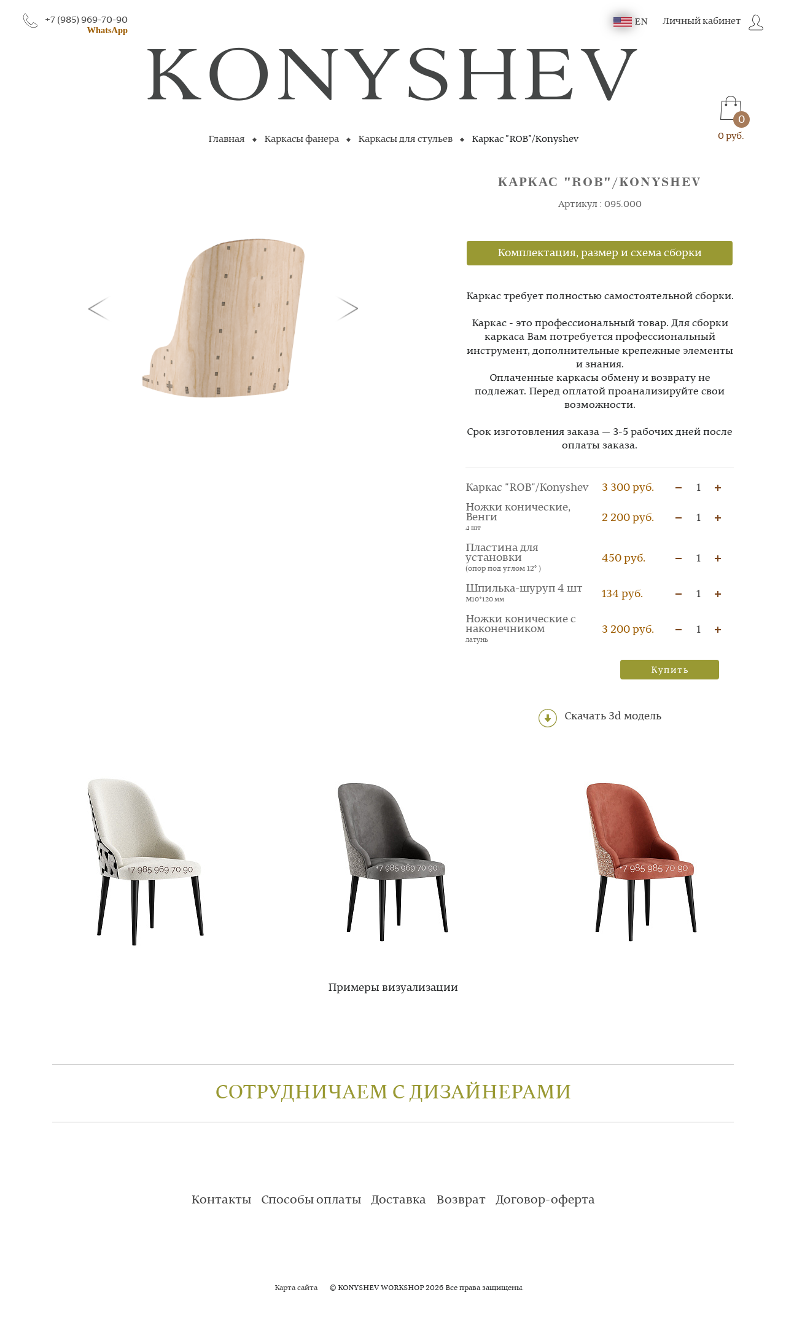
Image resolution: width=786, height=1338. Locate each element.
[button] (101, 307)
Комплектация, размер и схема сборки (599, 253)
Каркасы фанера (301, 139)
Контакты (221, 1200)
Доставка (398, 1200)
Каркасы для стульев (405, 139)
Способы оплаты (311, 1200)
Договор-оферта (545, 1200)
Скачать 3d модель (600, 718)
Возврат (461, 1200)
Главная (226, 139)
